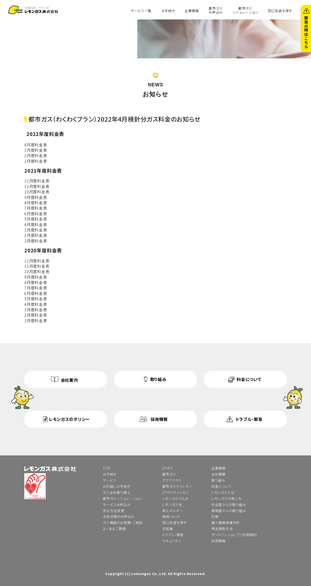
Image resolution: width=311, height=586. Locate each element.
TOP (106, 468)
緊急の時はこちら (306, 32)
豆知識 (167, 528)
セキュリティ (171, 540)
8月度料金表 (35, 202)
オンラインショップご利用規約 (234, 534)
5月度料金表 (35, 219)
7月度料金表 (35, 208)
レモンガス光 (172, 504)
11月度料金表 (37, 186)
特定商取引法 (222, 528)
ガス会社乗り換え (116, 492)
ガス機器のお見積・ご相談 (123, 522)
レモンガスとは (222, 492)
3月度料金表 (35, 150)
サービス (109, 480)
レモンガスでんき (175, 498)
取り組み (158, 379)
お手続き (168, 10)
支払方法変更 (113, 510)
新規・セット (171, 516)
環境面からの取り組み (228, 510)
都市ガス (169, 474)
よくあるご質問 (114, 528)
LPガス (167, 468)
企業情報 (192, 10)
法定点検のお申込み (119, 516)
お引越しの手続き (116, 486)
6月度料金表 (35, 213)
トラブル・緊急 (249, 419)
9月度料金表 (35, 197)
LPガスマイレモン (175, 492)
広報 (215, 516)
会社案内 (69, 380)
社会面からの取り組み (228, 504)
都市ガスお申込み (216, 10)
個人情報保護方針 (225, 522)
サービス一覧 (141, 10)
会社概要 (218, 474)
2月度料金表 (35, 155)
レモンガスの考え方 (226, 498)
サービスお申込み (116, 504)
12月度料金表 (37, 181)
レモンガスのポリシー (69, 419)
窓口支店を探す (280, 10)
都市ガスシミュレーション (245, 10)
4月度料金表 (35, 145)
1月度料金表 (35, 161)
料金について (249, 379)
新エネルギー (172, 510)
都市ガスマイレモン (177, 486)
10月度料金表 (37, 192)
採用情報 (159, 419)
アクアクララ (171, 480)
